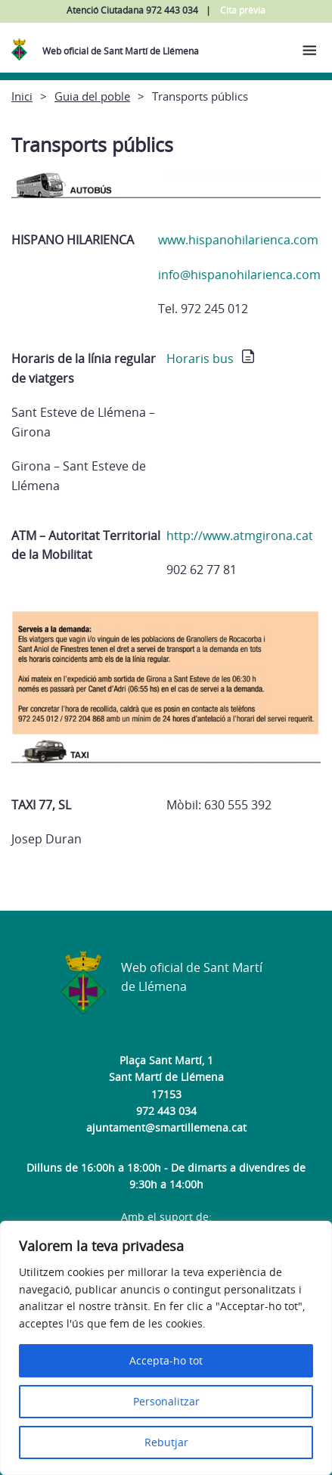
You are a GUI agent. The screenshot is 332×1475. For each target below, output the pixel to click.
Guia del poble (92, 96)
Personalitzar (166, 1401)
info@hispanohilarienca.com (239, 274)
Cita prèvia (242, 10)
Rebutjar (166, 1442)
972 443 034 (166, 1111)
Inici (22, 96)
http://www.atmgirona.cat (239, 535)
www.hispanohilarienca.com (238, 239)
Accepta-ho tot (166, 1360)
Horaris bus (200, 358)
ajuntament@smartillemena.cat (166, 1127)
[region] (166, 1348)
